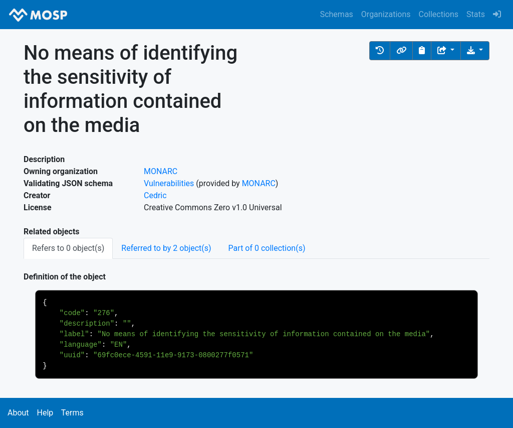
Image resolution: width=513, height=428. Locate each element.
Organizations (386, 14)
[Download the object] (474, 50)
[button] (379, 50)
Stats (475, 14)
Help (45, 412)
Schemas (336, 14)
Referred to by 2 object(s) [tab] (166, 248)
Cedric (155, 195)
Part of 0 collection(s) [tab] (267, 248)
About (18, 412)
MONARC (160, 171)
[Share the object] (446, 50)
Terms (72, 412)
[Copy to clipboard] (421, 50)
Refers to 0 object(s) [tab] (68, 248)
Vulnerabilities (169, 183)
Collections (439, 14)
